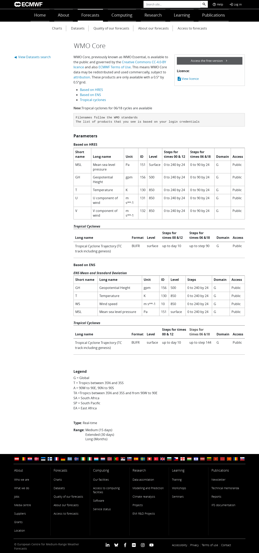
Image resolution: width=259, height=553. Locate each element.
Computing (121, 15)
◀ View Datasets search (32, 57)
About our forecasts (153, 28)
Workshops (179, 488)
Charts (57, 28)
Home (40, 15)
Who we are (21, 479)
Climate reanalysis (144, 496)
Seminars (178, 496)
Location (19, 530)
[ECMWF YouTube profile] (151, 544)
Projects (138, 505)
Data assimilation (143, 479)
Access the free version (207, 61)
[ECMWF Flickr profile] (134, 544)
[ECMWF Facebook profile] (125, 544)
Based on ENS (90, 95)
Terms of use (210, 545)
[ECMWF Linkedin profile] (107, 544)
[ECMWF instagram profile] (142, 544)
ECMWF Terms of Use (115, 67)
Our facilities (101, 479)
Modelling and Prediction (148, 488)
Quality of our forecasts (111, 28)
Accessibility (179, 545)
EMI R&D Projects (144, 513)
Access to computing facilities (106, 490)
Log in (235, 4)
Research (153, 15)
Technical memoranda (225, 488)
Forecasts (90, 15)
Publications (213, 15)
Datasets (78, 28)
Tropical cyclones (93, 100)
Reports (216, 496)
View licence (188, 78)
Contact (226, 545)
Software (98, 500)
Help (217, 4)
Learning (182, 15)
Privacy (194, 545)
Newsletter (218, 479)
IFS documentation (223, 505)
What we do (21, 488)
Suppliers (20, 513)
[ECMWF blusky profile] (116, 544)
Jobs (16, 496)
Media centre (22, 505)
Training (177, 479)
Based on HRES (91, 89)
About (63, 15)
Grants (18, 522)
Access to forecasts (192, 28)
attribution (81, 77)
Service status (102, 509)
